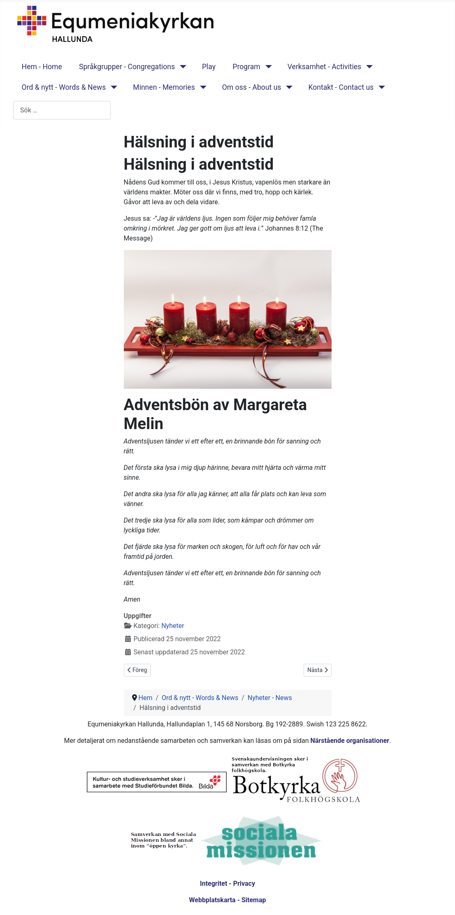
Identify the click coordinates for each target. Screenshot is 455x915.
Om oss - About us (251, 87)
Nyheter (172, 626)
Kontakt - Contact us (341, 87)
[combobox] (62, 110)
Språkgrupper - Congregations (127, 67)
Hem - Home (42, 67)
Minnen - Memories (164, 87)
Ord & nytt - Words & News (64, 87)
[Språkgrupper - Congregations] (181, 66)
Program (246, 67)
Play (209, 67)
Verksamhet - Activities (324, 67)
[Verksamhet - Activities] (367, 66)
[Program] (267, 66)
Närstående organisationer (349, 741)
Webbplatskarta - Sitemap (227, 900)
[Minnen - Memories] (201, 87)
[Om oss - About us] (287, 87)
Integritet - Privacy (227, 883)
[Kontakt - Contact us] (380, 87)
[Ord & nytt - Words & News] (112, 87)
